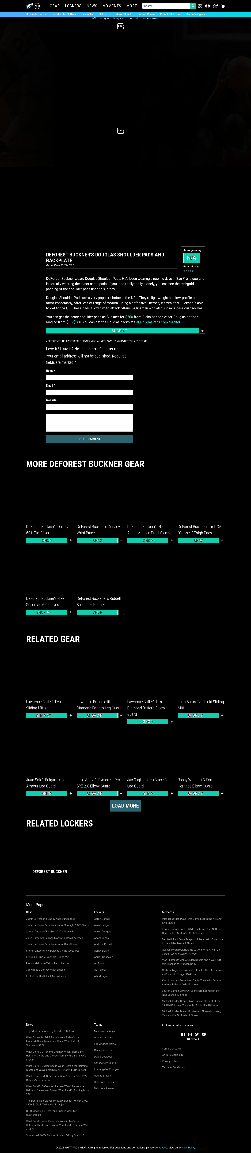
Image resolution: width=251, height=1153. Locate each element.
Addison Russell (103, 944)
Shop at (122, 330)
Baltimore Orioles (104, 1082)
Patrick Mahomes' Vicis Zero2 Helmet (48, 963)
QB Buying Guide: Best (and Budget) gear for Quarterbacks (51, 1113)
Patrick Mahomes (170, 14)
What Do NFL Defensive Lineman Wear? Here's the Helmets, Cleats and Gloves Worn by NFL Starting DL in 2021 (57, 1090)
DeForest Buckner (79, 341)
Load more (125, 805)
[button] (222, 6)
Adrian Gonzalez (103, 957)
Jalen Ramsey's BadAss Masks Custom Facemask (55, 938)
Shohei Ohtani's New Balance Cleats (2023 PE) (52, 950)
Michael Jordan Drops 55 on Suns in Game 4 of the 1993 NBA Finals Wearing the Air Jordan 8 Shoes (191, 1003)
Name (50, 370)
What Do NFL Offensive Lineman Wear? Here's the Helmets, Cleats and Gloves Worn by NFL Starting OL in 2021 (56, 1055)
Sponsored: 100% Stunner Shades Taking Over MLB (55, 1135)
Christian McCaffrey (64, 14)
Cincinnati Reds (103, 1050)
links (139, 18)
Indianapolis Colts (105, 341)
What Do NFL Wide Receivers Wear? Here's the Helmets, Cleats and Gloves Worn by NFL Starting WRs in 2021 (57, 1125)
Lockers (73, 6)
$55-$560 (73, 322)
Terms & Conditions (173, 1067)
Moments (111, 6)
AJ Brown (105, 14)
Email (50, 385)
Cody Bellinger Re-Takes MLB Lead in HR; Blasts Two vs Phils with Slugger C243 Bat (192, 972)
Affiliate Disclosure (173, 1054)
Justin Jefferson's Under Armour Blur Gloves (51, 944)
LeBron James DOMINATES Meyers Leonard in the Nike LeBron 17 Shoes (191, 992)
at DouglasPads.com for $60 (158, 322)
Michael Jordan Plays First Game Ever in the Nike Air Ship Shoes (192, 920)
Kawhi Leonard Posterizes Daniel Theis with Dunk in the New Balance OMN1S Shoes (191, 982)
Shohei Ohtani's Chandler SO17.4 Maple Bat (50, 931)
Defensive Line (56, 341)
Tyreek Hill (87, 14)
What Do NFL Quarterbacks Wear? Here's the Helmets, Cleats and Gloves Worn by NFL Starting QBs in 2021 (57, 1067)
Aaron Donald (124, 14)
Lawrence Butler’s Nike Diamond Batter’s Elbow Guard (146, 708)
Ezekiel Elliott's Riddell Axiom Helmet (47, 976)
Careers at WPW (171, 1048)
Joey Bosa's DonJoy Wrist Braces (45, 969)
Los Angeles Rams (105, 1044)
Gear (55, 6)
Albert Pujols (101, 976)
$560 (129, 317)
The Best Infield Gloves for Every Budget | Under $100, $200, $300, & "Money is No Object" (57, 1102)
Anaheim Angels (103, 1037)
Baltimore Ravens (104, 1088)
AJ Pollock (100, 969)
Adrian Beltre (101, 950)
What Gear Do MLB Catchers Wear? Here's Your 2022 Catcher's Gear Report (56, 1078)
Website (51, 400)
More (131, 6)
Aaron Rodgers (196, 14)
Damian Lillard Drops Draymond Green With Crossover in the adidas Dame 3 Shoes (193, 941)
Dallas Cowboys (103, 1056)
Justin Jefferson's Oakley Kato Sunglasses (50, 918)
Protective (126, 341)
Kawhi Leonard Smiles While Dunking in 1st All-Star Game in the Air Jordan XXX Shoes (191, 931)
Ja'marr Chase (146, 14)
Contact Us (160, 1147)
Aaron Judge (101, 925)
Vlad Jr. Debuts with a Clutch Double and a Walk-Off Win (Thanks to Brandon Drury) (191, 962)
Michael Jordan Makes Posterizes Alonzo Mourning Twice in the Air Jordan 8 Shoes (191, 1013)
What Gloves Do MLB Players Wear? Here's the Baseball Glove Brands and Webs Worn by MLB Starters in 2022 (52, 1041)
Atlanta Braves (102, 1075)
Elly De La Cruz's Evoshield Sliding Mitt (47, 957)
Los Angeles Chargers (107, 1069)
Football (142, 341)
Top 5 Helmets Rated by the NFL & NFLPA (50, 1031)
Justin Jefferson (36, 14)
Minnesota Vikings (104, 1031)
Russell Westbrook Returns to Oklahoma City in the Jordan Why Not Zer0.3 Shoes (191, 951)
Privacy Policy (170, 1061)
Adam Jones (101, 938)
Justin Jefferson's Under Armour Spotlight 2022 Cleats (57, 925)
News (92, 6)
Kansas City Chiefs (105, 1062)
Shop (47, 540)
